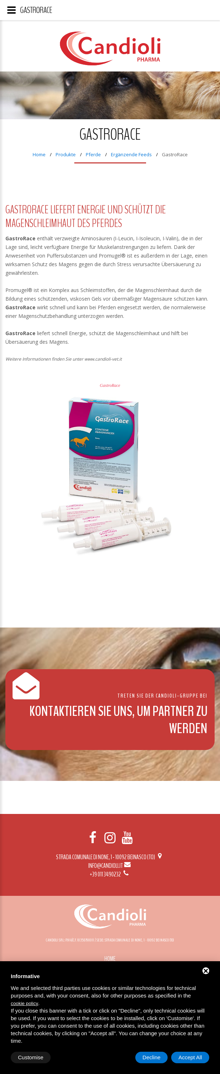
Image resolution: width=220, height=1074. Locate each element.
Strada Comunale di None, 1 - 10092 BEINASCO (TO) (110, 857)
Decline (151, 1057)
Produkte (66, 154)
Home (39, 154)
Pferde (93, 154)
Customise (30, 1057)
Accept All (190, 1057)
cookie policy (24, 1003)
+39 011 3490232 (110, 874)
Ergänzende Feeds (131, 154)
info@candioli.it (110, 865)
